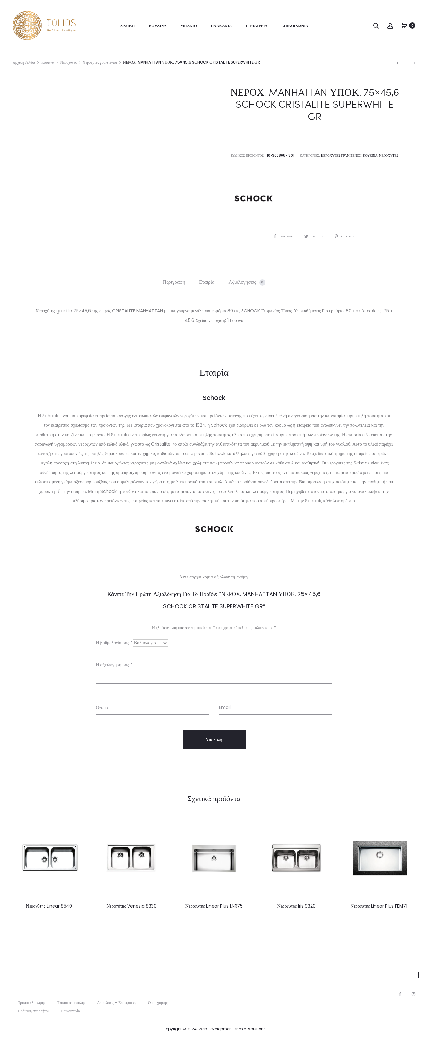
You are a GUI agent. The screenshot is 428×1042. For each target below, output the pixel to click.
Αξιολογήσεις (247, 281)
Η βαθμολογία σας (114, 642)
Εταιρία (207, 281)
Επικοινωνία (294, 25)
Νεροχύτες (68, 62)
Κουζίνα (158, 25)
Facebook (280, 235)
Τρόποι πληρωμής (31, 1002)
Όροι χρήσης (158, 1002)
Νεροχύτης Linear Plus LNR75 (214, 905)
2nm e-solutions (250, 1028)
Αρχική (127, 25)
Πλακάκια (221, 25)
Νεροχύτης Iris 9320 (296, 905)
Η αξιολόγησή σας (114, 664)
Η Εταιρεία (256, 25)
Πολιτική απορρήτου (33, 1010)
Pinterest (349, 235)
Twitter (314, 235)
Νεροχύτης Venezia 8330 (131, 905)
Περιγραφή (174, 281)
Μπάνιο (188, 25)
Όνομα (102, 707)
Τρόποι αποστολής (71, 1002)
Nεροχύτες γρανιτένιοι (100, 62)
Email (225, 707)
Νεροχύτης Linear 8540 (49, 905)
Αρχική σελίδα (24, 62)
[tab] (174, 282)
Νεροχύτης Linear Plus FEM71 (379, 905)
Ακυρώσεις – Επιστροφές (116, 1002)
